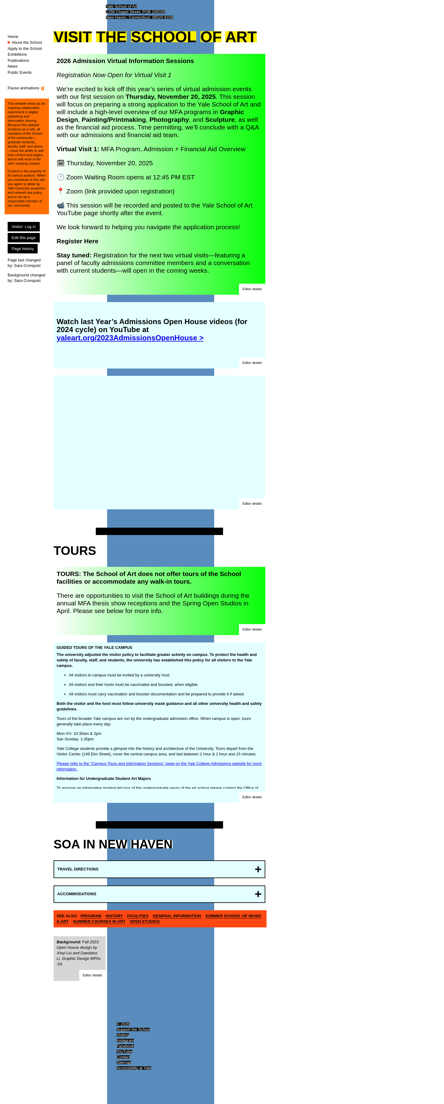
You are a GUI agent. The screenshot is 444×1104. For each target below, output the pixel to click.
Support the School (134, 1029)
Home (13, 36)
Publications (18, 60)
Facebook (125, 1046)
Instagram (125, 1040)
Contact (123, 1057)
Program (90, 916)
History (114, 916)
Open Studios (145, 921)
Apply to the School (25, 48)
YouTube (124, 1051)
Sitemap (124, 1062)
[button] (252, 289)
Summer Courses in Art (99, 921)
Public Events (20, 72)
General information (177, 916)
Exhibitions (17, 54)
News (13, 66)
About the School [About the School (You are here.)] (27, 42)
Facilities (137, 916)
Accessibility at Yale (134, 1068)
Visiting (123, 1035)
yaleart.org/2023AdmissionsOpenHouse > (130, 338)
